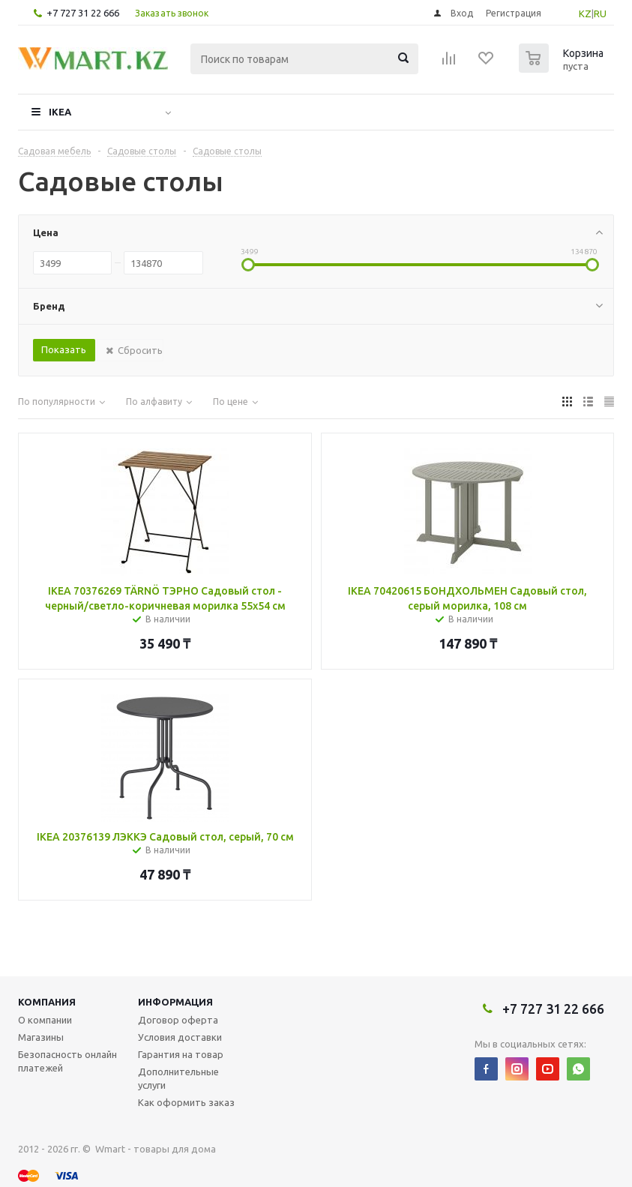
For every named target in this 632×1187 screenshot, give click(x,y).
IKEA (60, 111)
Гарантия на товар (180, 1054)
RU (600, 13)
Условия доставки (180, 1037)
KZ (585, 13)
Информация (175, 1002)
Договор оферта (178, 1020)
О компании (45, 1020)
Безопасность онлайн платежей (67, 1061)
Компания (47, 1002)
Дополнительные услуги (178, 1078)
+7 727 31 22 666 (82, 12)
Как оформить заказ (186, 1102)
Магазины (41, 1037)
